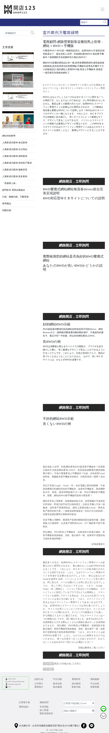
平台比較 (94, 683)
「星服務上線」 (10, 183)
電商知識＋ (24, 707)
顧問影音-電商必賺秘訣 (13, 190)
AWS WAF (12, 679)
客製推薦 (94, 687)
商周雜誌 (6, 203)
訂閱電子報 (24, 702)
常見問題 (44, 707)
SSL (9, 687)
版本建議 (57, 687)
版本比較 (57, 683)
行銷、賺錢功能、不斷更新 (15, 197)
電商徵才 (38, 687)
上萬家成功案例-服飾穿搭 (14, 169)
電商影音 (76, 679)
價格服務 (94, 679)
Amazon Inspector (14, 684)
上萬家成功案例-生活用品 (14, 149)
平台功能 (57, 679)
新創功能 (76, 687)
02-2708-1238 (56, 730)
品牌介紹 (38, 679)
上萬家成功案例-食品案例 (14, 142)
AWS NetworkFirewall (16, 682)
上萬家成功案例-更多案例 (14, 176)
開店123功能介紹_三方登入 (62, 663)
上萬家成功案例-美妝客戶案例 (17, 163)
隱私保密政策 (46, 713)
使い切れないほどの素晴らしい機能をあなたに (74, 181)
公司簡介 (38, 683)
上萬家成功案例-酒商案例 (14, 156)
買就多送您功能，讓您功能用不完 (74, 245)
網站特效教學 (8, 136)
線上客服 (44, 710)
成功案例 (76, 683)
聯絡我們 (44, 702)
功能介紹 (6, 210)
